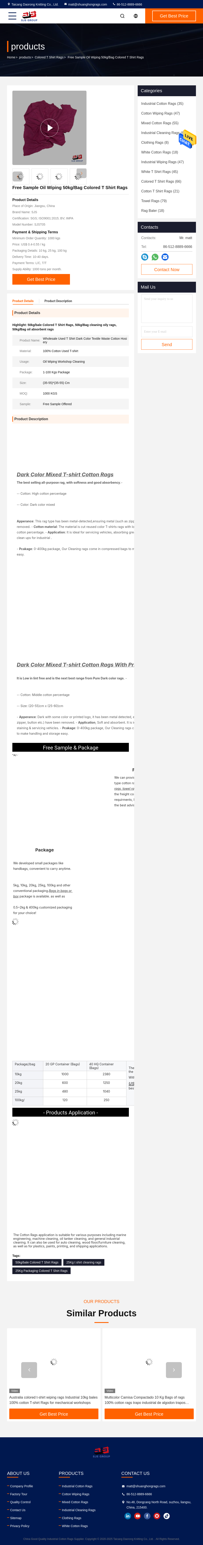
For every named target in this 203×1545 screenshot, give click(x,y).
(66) (161, 181)
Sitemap (15, 1518)
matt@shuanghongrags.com (85, 4)
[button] (81, 173)
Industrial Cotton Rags (77, 1486)
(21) (160, 191)
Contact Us (17, 1510)
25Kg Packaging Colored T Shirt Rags (41, 1271)
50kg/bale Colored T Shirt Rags (36, 1262)
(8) (155, 142)
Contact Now (167, 269)
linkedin (127, 1516)
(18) (159, 152)
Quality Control (20, 1502)
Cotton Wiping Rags (75, 1494)
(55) (160, 123)
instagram (157, 1516)
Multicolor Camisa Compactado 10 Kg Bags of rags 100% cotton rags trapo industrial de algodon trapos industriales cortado (145, 1400)
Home (11, 57)
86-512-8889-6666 (127, 4)
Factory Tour (18, 1494)
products (25, 57)
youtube (137, 1516)
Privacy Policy (19, 1526)
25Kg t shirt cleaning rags (83, 1262)
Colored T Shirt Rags (49, 57)
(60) (164, 133)
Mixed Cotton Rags (75, 1502)
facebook (147, 1516)
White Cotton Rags (75, 1526)
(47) (160, 113)
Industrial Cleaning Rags (79, 1510)
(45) (159, 172)
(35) (162, 103)
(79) (154, 201)
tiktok (166, 1516)
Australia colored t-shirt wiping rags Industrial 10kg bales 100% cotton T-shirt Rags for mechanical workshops (53, 1400)
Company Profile (21, 1486)
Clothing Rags (71, 1518)
